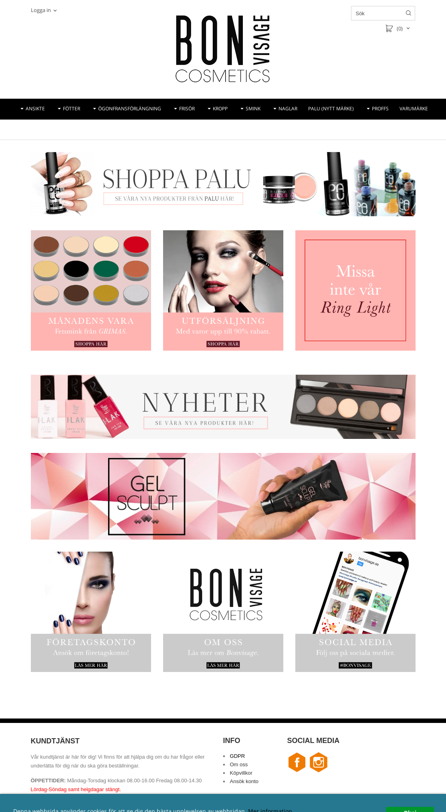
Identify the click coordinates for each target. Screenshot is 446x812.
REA (239, 129)
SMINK (253, 108)
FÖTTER (71, 108)
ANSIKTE (35, 108)
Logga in (41, 10)
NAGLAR (287, 108)
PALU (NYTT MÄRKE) (331, 108)
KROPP (220, 108)
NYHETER (213, 129)
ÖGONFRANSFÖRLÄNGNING (129, 108)
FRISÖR (187, 108)
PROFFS (380, 108)
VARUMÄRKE (414, 108)
